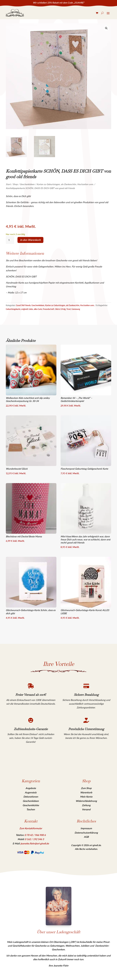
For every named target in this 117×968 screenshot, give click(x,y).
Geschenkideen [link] (27, 184)
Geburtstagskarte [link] (13, 309)
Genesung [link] (76, 309)
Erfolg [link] (63, 309)
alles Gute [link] (38, 309)
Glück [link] (57, 309)
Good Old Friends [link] (23, 305)
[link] (15, 13)
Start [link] (8, 184)
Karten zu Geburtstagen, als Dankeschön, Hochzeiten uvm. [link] (65, 184)
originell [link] (24, 309)
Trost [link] (68, 309)
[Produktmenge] (10, 240)
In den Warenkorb (30, 239)
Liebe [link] (31, 309)
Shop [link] (15, 184)
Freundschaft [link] (48, 309)
